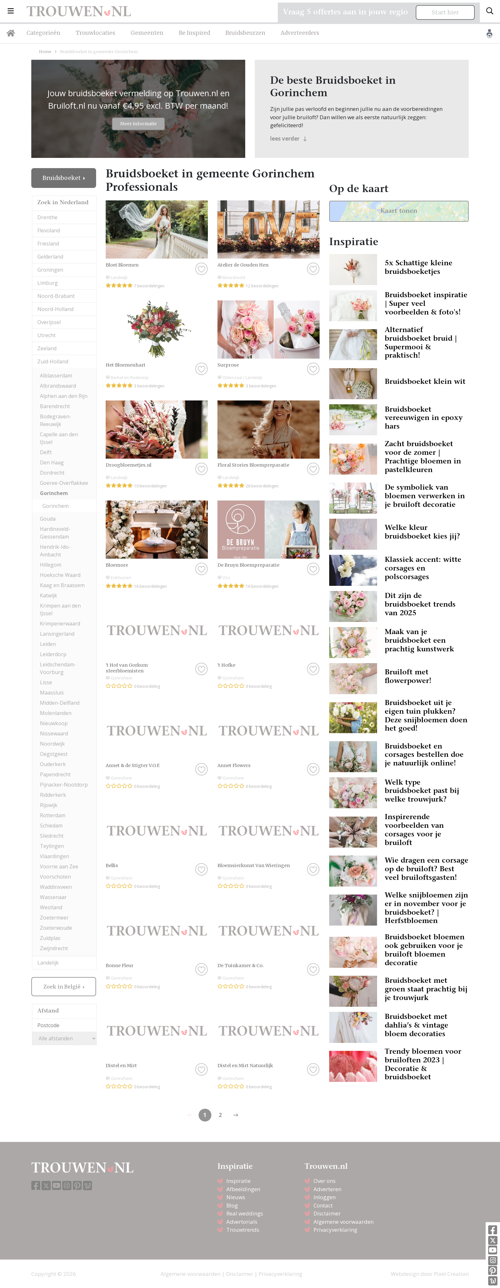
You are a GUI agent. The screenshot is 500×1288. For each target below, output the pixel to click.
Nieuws (235, 1197)
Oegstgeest (54, 753)
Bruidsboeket (62, 178)
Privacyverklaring (335, 1229)
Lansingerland (57, 633)
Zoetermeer (54, 917)
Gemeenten (147, 32)
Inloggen (325, 1197)
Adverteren (327, 1189)
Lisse (46, 682)
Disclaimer (327, 1213)
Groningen (50, 269)
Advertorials (241, 1221)
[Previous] (235, 1115)
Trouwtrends (242, 1229)
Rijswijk (48, 805)
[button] (11, 11)
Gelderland (50, 256)
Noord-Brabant (56, 295)
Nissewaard (54, 733)
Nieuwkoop (54, 723)
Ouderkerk (53, 764)
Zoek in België (62, 986)
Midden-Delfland (60, 702)
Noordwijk (52, 743)
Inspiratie (238, 1180)
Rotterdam (52, 815)
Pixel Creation (451, 1273)
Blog (232, 1205)
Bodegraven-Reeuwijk (55, 420)
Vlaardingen (54, 856)
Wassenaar (53, 897)
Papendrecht (55, 774)
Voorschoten (55, 876)
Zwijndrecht (54, 948)
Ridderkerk (53, 794)
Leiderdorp (53, 654)
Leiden (48, 644)
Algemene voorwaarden (344, 1221)
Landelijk (48, 962)
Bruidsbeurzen (245, 32)
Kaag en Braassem (62, 585)
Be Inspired (194, 32)
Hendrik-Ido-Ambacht (55, 550)
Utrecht (46, 335)
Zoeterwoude (56, 927)
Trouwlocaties (95, 32)
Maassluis (52, 692)
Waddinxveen (56, 886)
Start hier (445, 12)
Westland (51, 907)
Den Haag (52, 462)
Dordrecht (52, 472)
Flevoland (48, 230)
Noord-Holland (55, 309)
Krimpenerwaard (60, 623)
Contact (323, 1205)
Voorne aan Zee (59, 866)
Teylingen (52, 846)
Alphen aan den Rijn (63, 396)
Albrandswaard (58, 385)
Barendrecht (55, 406)
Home (45, 51)
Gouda (48, 518)
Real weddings (244, 1213)
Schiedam (51, 825)
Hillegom (50, 564)
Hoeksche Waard (60, 574)
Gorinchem (54, 493)
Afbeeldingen (243, 1189)
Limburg (47, 282)
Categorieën (43, 32)
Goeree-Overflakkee (64, 482)
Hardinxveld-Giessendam (55, 532)
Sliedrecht (52, 835)
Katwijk (48, 595)
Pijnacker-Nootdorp (64, 784)
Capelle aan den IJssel (59, 438)
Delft (46, 452)
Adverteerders (300, 32)
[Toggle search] (489, 11)
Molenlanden (56, 713)
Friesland (48, 243)
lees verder (288, 138)
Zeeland (47, 348)
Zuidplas (50, 938)
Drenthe (47, 217)
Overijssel (49, 322)
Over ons (325, 1180)
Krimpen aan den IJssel (60, 609)
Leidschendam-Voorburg (58, 668)
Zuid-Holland (52, 361)
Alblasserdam (56, 375)
